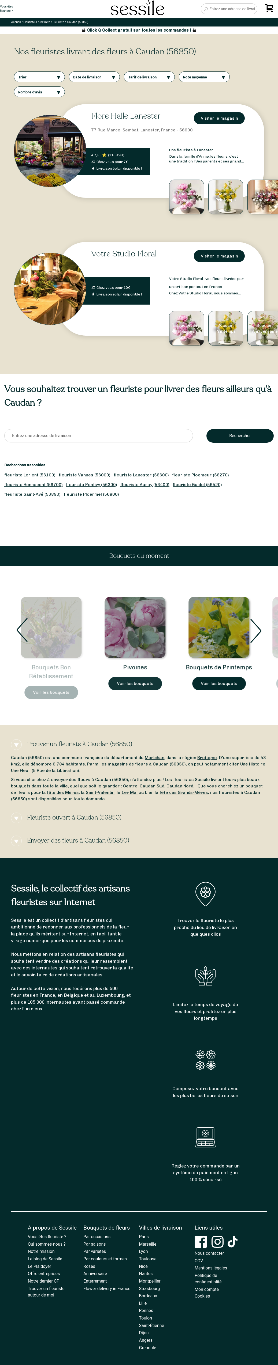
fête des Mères (63, 792)
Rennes (146, 1310)
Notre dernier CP (44, 1281)
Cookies (202, 1296)
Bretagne (207, 757)
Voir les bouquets (55, 692)
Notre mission (41, 1251)
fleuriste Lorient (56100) (29, 474)
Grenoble (147, 1347)
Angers (146, 1340)
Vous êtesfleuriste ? (6, 9)
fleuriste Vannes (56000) (84, 474)
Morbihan (154, 757)
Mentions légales (211, 1268)
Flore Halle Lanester (126, 116)
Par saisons (94, 1244)
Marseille (148, 1244)
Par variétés (94, 1251)
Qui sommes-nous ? (47, 1244)
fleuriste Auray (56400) (144, 484)
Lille (143, 1303)
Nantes (146, 1273)
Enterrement (95, 1281)
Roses (89, 1266)
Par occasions (96, 1236)
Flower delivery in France (106, 1288)
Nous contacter (209, 1253)
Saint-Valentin (100, 792)
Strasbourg (149, 1288)
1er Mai (129, 792)
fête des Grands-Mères (184, 792)
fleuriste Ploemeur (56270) (200, 474)
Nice (143, 1266)
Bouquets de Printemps (223, 667)
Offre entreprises (44, 1273)
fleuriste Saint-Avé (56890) (32, 494)
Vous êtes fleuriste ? (47, 1236)
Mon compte (207, 1289)
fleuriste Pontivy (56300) (91, 484)
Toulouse (148, 1258)
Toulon (145, 1318)
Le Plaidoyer (39, 1266)
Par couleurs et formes (105, 1258)
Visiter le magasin (219, 118)
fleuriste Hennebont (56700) (33, 484)
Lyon (143, 1251)
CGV (199, 1260)
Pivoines (139, 667)
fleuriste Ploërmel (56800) (91, 494)
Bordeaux (148, 1295)
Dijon (144, 1332)
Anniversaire (95, 1273)
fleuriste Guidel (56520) (197, 484)
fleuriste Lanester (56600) (141, 474)
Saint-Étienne (151, 1325)
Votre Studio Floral (124, 253)
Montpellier (150, 1281)
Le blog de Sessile (45, 1258)
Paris (144, 1236)
